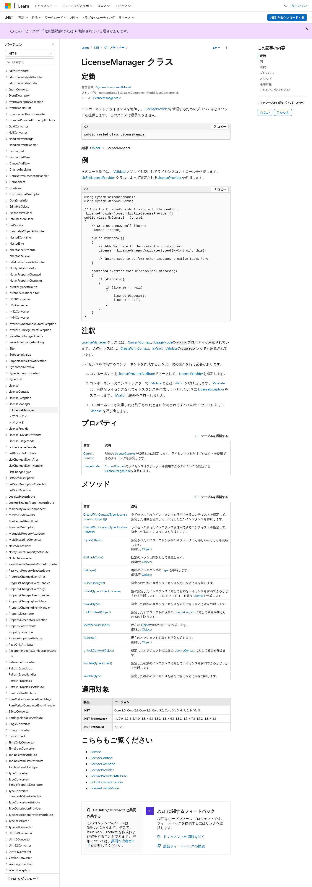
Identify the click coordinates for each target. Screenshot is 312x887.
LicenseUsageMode (118, 471)
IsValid (157, 348)
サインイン (299, 5)
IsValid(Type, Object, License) (102, 591)
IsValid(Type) (91, 604)
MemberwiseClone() (96, 625)
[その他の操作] (227, 47)
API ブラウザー (114, 47)
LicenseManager (93, 342)
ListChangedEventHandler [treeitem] (26, 454)
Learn (85, 47)
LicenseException (211, 389)
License (198, 595)
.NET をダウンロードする (287, 17)
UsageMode (163, 342)
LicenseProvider (157, 108)
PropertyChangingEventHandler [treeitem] (30, 595)
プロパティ (267, 73)
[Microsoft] (8, 6)
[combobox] (29, 53)
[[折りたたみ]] (53, 44)
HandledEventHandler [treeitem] (23, 133)
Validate (119, 171)
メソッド (266, 78)
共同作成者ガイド (111, 843)
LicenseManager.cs (105, 98)
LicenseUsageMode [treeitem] (21, 429)
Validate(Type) (92, 676)
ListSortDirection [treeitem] (20, 478)
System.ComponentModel (113, 87)
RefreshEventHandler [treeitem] (22, 662)
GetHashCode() (93, 557)
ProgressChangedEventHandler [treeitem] (29, 571)
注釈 (263, 67)
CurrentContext (139, 342)
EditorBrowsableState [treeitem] (23, 71)
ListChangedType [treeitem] (20, 460)
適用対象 (266, 84)
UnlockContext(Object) (98, 650)
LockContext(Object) (97, 612)
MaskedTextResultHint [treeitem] (23, 509)
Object (95, 147)
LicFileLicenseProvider (98, 177)
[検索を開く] (285, 6)
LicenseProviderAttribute (136, 373)
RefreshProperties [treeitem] (20, 669)
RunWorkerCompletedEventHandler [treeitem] (32, 693)
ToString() (89, 637)
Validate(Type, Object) (97, 663)
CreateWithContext (134, 348)
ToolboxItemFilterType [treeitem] (23, 755)
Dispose (96, 410)
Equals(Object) (92, 540)
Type (165, 570)
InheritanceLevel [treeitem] (19, 244)
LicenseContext (125, 453)
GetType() (89, 570)
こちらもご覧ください (275, 90)
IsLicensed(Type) (94, 583)
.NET (96, 47)
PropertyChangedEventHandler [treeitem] (29, 583)
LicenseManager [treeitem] (23, 398)
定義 (263, 56)
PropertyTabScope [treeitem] (21, 620)
